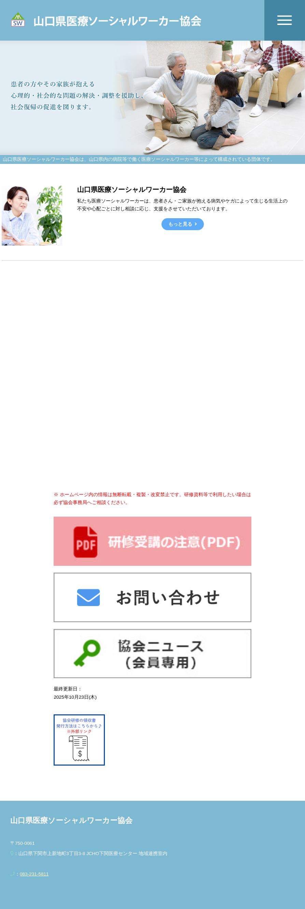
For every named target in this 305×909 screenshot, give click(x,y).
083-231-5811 (34, 874)
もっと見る (180, 224)
